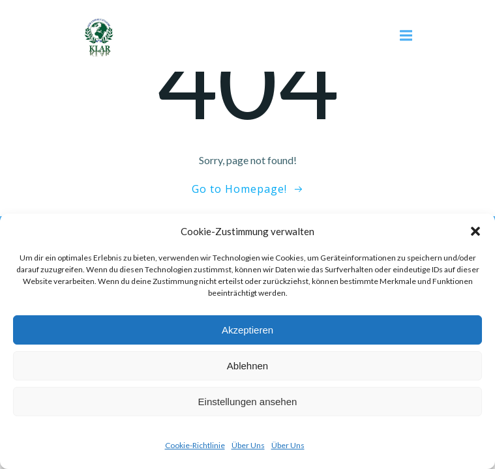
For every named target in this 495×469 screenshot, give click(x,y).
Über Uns (248, 445)
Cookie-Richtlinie (195, 445)
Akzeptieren (247, 329)
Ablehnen (247, 365)
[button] (475, 231)
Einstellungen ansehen (247, 401)
